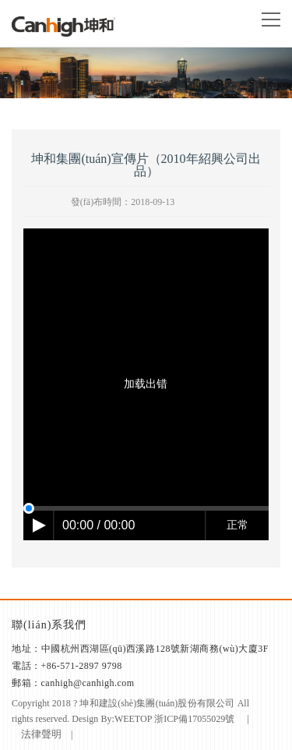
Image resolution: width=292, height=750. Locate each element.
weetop (133, 718)
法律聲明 (41, 734)
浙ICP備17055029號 (194, 718)
